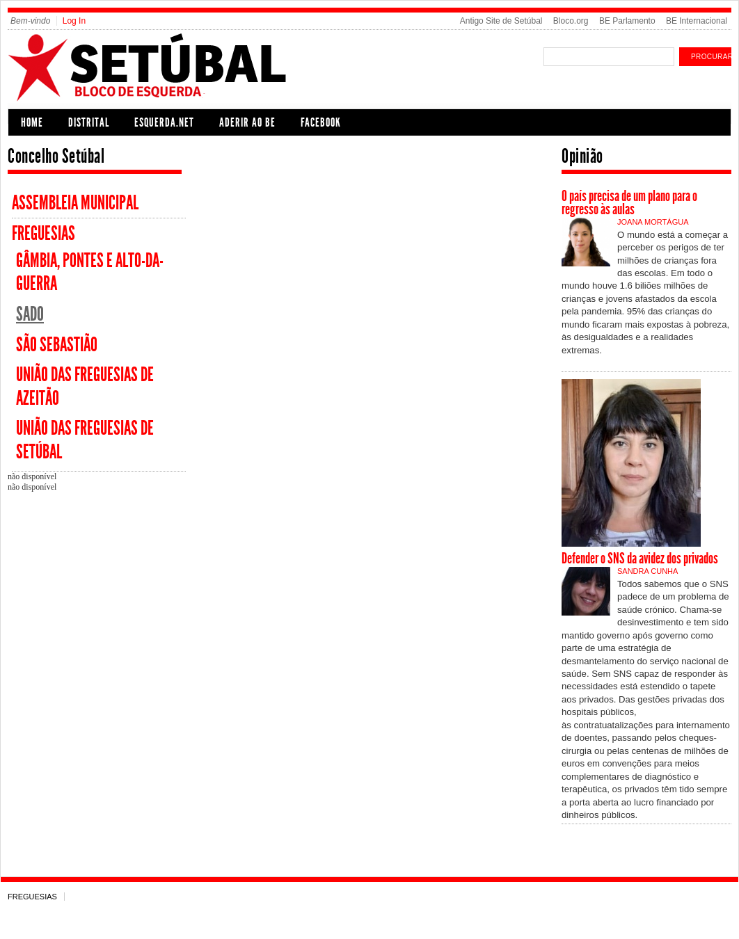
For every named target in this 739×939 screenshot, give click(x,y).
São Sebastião (56, 344)
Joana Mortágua (652, 222)
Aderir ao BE (247, 122)
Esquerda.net (164, 122)
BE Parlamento (627, 21)
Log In (74, 21)
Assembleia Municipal (75, 202)
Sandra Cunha (647, 571)
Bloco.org (571, 21)
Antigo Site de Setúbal (501, 21)
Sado (30, 314)
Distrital (88, 122)
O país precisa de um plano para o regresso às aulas (629, 202)
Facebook (321, 122)
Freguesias (43, 233)
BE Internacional (696, 21)
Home (32, 122)
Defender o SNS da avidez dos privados (640, 558)
